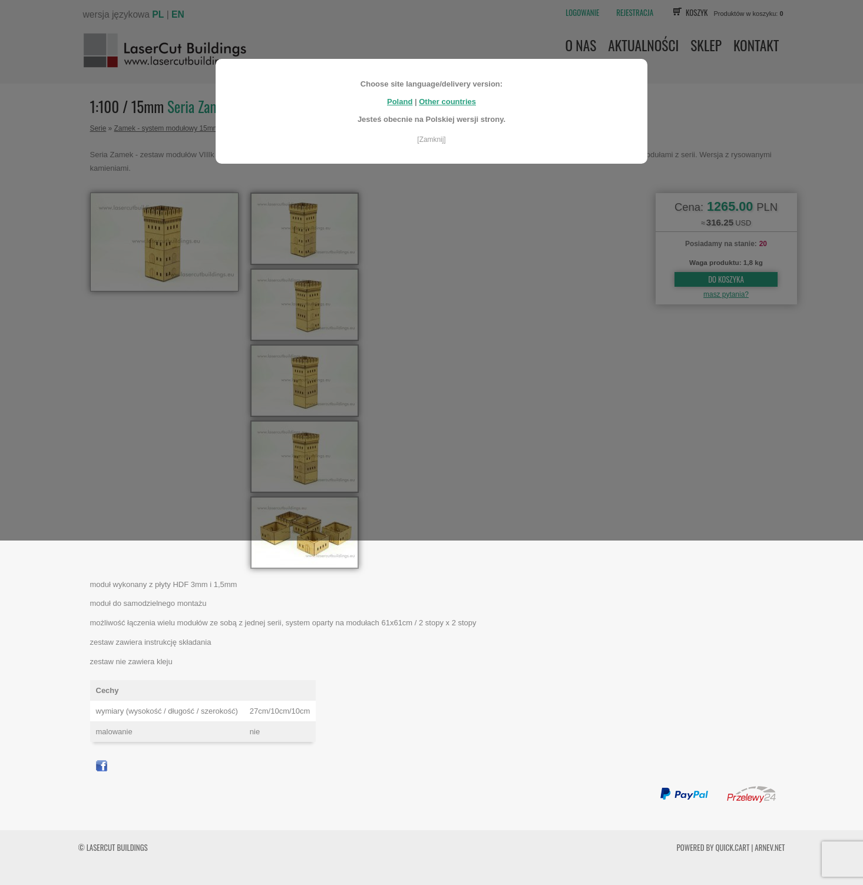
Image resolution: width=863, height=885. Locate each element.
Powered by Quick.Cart (713, 847)
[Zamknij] (431, 135)
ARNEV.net (770, 847)
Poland (399, 97)
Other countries (447, 97)
